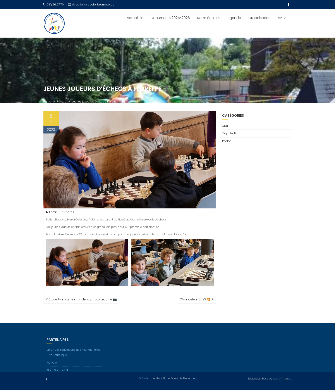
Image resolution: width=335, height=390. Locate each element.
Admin (52, 213)
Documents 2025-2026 (170, 17)
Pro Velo (51, 365)
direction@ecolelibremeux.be (91, 4)
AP (280, 17)
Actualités (135, 17)
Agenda (234, 17)
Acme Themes (282, 378)
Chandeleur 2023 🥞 (195, 299)
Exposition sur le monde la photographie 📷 (83, 299)
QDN (225, 126)
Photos (69, 213)
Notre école (207, 17)
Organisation (259, 17)
